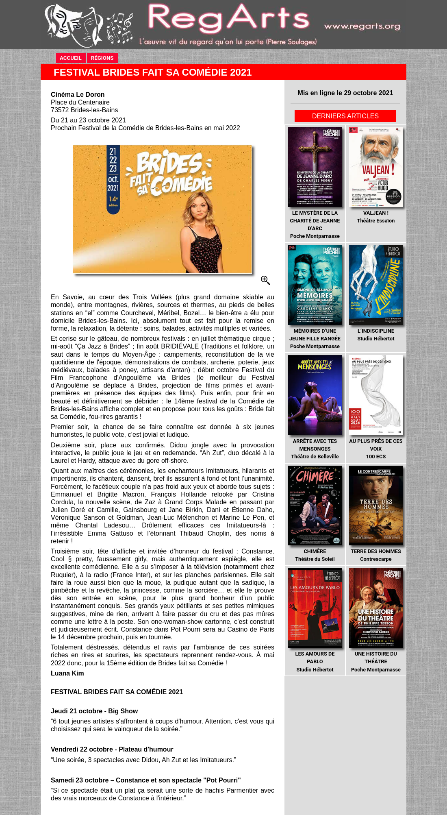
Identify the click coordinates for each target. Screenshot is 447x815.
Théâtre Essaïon (375, 175)
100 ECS (375, 407)
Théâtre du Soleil (314, 514)
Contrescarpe (375, 514)
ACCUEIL (71, 58)
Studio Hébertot (375, 293)
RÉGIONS (102, 58)
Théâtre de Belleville (314, 407)
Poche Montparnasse (314, 183)
